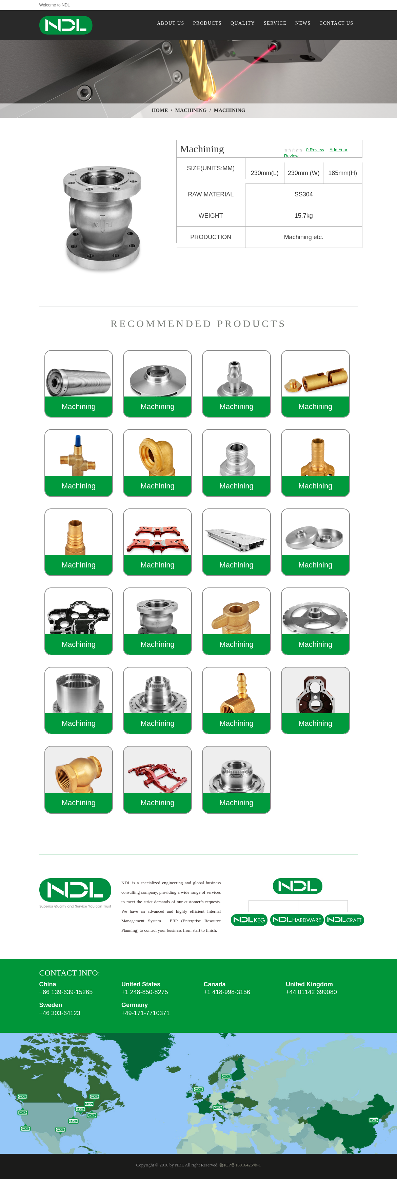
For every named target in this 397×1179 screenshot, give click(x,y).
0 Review (315, 149)
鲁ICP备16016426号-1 (240, 1164)
